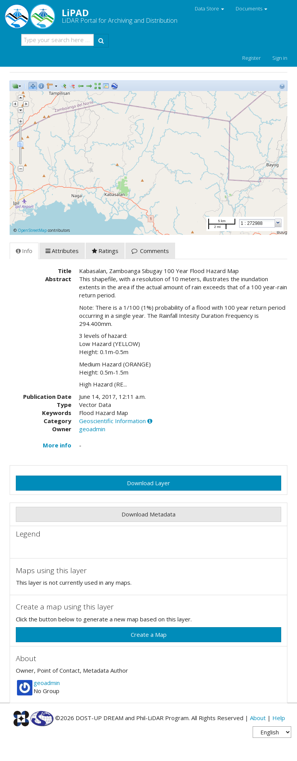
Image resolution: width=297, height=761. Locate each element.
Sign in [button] (279, 57)
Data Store (209, 8)
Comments (150, 251)
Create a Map (149, 634)
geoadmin (92, 429)
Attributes (62, 251)
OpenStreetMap (32, 230)
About (258, 718)
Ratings (105, 251)
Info (24, 251)
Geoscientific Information (112, 421)
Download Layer (148, 483)
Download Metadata (149, 514)
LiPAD (93, 15)
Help (278, 718)
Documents (251, 8)
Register (251, 57)
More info (57, 445)
